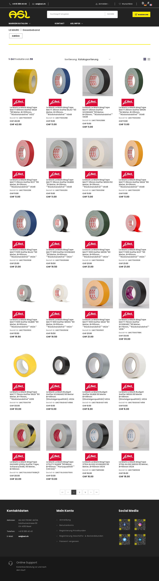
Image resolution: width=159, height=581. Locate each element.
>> (97, 492)
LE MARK (14, 30)
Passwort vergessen (69, 541)
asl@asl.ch (40, 4)
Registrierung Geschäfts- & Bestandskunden (81, 536)
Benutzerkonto (67, 525)
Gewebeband (31, 30)
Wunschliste (126, 4)
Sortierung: (71, 59)
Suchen (110, 14)
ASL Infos (77, 23)
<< (62, 492)
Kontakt (59, 23)
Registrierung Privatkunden (73, 530)
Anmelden (105, 4)
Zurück (16, 36)
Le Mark (23, 111)
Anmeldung (65, 520)
